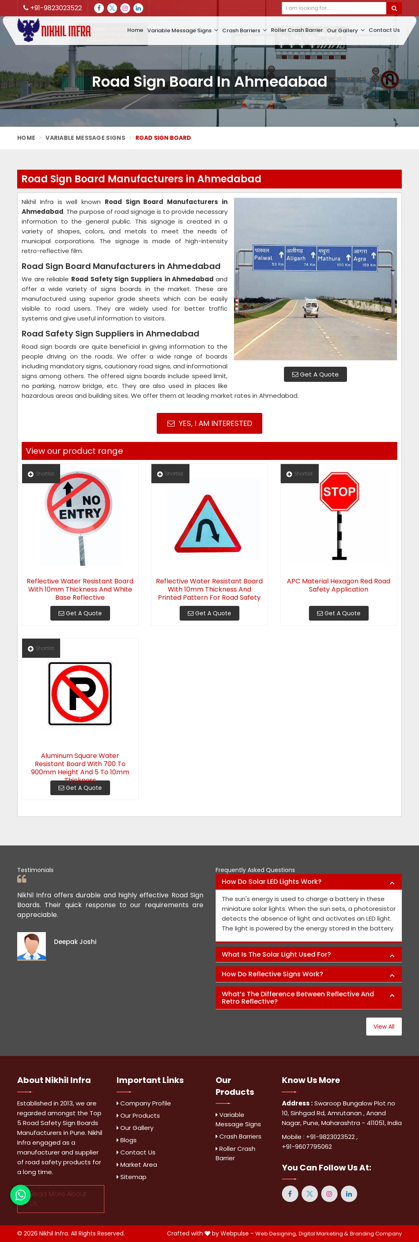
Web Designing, (276, 1234)
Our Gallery (346, 30)
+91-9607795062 (307, 1146)
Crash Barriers (244, 30)
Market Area (137, 1164)
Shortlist (41, 474)
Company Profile (144, 1103)
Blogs (127, 1140)
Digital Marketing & (323, 1234)
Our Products (138, 1115)
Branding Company (376, 1234)
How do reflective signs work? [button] (272, 974)
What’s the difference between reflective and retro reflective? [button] (298, 997)
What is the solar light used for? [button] (276, 954)
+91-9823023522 (52, 8)
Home (135, 30)
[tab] (309, 882)
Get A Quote (315, 374)
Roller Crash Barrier (297, 30)
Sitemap (131, 1177)
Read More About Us (58, 1198)
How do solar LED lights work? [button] (272, 881)
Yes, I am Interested (209, 423)
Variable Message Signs (182, 30)
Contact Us (384, 30)
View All (384, 1026)
